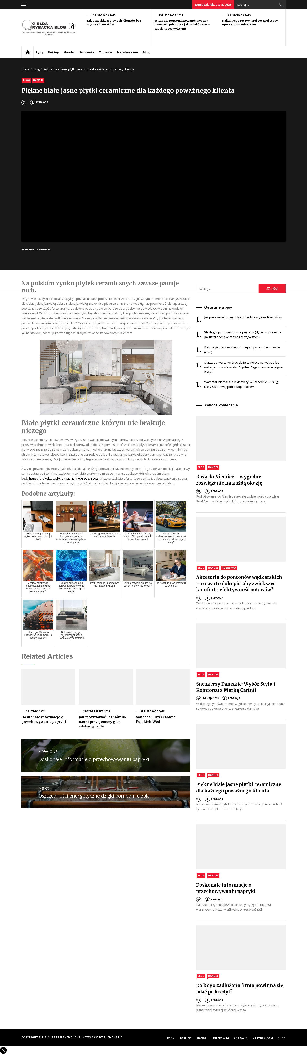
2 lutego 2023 (35, 711)
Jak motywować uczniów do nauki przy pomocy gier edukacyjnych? (102, 721)
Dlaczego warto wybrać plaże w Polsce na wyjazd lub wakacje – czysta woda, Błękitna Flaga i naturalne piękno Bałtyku (243, 367)
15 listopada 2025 (171, 15)
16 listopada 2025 (103, 15)
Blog (146, 52)
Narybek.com (127, 52)
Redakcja (39, 102)
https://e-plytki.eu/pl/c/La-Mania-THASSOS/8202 (63, 478)
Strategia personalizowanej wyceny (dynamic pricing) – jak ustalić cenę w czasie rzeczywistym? (182, 24)
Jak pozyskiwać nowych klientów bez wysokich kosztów (243, 317)
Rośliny (53, 52)
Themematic (113, 1037)
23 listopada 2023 (152, 711)
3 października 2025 (96, 711)
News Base (91, 1037)
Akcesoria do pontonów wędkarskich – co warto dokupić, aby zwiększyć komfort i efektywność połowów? (239, 583)
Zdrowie (105, 52)
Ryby (39, 52)
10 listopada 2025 (238, 15)
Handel (69, 52)
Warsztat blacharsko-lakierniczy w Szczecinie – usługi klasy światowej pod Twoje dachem (241, 384)
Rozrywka (86, 52)
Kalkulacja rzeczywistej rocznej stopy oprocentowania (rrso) (250, 22)
